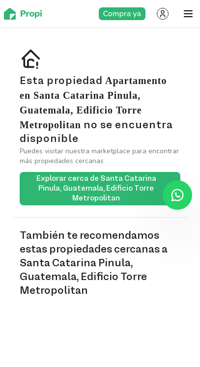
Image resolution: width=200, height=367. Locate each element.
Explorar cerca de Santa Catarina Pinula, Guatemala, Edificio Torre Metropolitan (104, 188)
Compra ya (122, 13)
